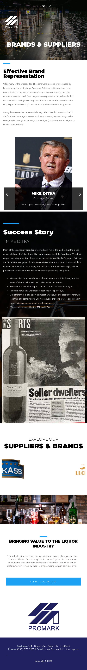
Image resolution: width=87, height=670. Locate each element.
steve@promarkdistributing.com (61, 649)
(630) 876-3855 (26, 649)
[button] (79, 22)
